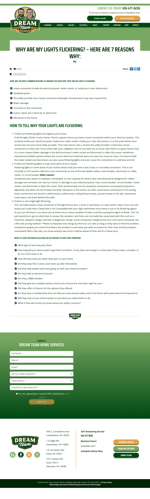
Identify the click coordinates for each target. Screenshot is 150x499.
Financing (117, 25)
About (95, 25)
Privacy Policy (106, 482)
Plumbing (47, 25)
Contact (135, 25)
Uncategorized (19, 74)
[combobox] (41, 374)
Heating (59, 25)
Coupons (106, 25)
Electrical (83, 25)
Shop (126, 25)
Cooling (71, 25)
